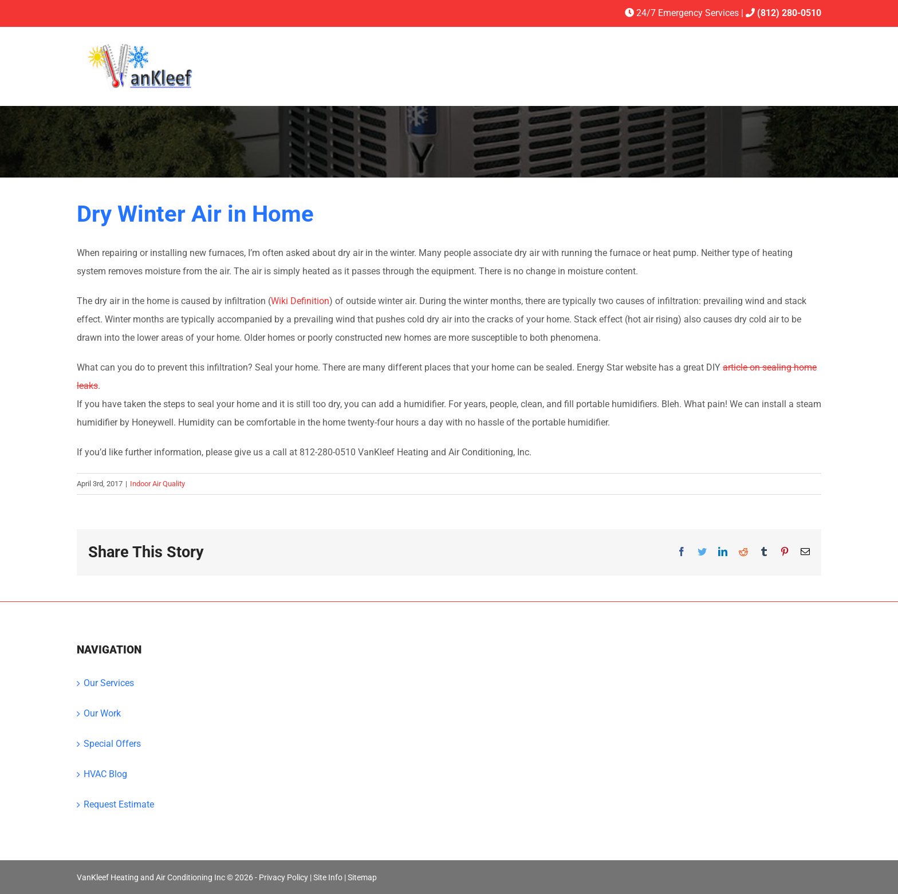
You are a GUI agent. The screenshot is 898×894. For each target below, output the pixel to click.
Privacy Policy (283, 877)
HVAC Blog (105, 774)
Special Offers (112, 743)
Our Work (102, 713)
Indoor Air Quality (157, 483)
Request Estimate (119, 804)
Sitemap (362, 877)
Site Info (327, 877)
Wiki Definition (300, 301)
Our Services (109, 683)
